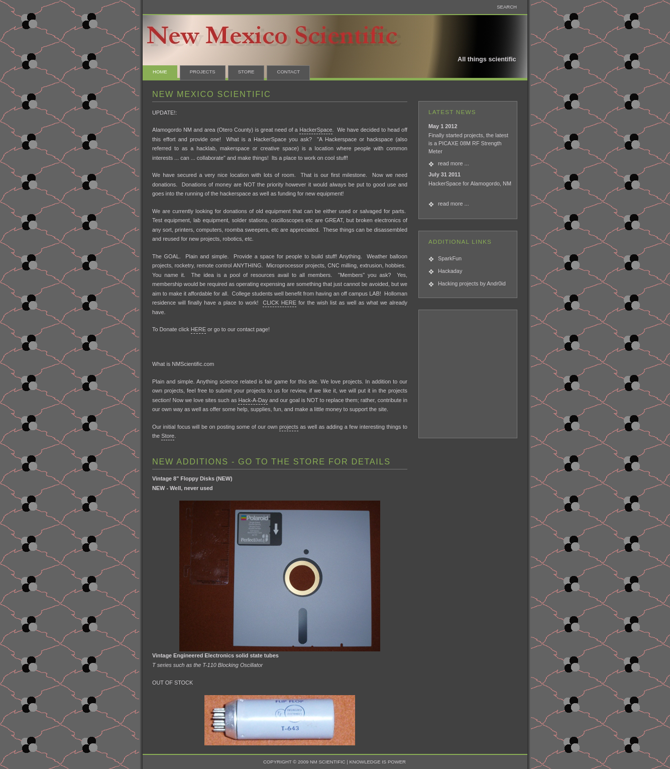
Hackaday (450, 271)
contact (288, 71)
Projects (202, 71)
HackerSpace (315, 130)
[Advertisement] (471, 375)
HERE (198, 329)
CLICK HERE (279, 303)
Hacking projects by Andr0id (472, 283)
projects (288, 427)
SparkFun (450, 258)
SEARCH (507, 7)
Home (160, 71)
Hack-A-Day (253, 400)
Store (246, 71)
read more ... (453, 163)
